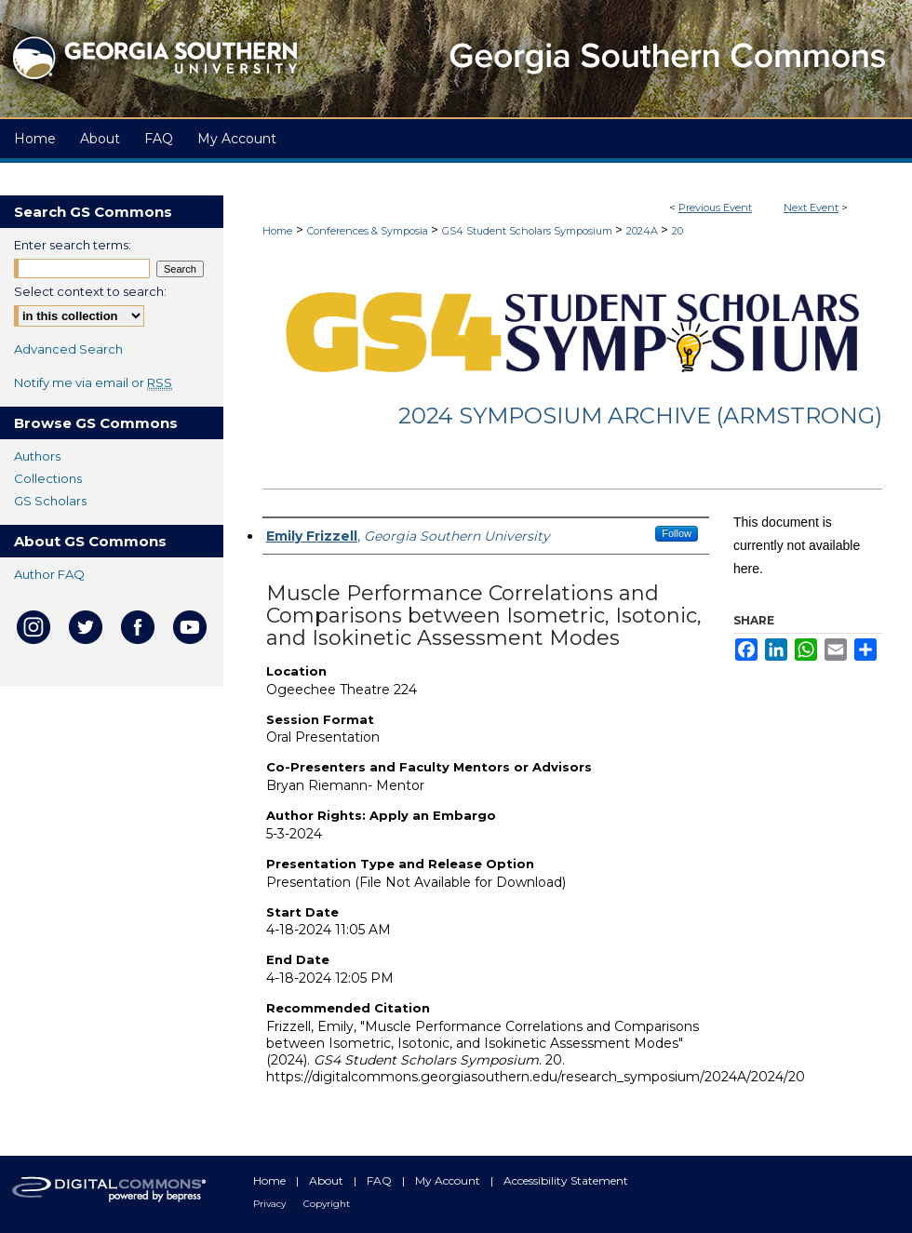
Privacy (270, 1204)
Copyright (326, 1204)
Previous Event (715, 207)
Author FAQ (49, 574)
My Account (449, 1180)
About (327, 1180)
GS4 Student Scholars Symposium (528, 230)
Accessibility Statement (565, 1180)
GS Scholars (50, 500)
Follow (676, 533)
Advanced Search (68, 349)
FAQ (381, 1180)
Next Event (811, 207)
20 (677, 230)
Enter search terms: (72, 244)
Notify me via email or (93, 382)
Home (277, 230)
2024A (643, 230)
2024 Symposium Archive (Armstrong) (640, 415)
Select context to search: (90, 291)
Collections (48, 478)
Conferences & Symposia (369, 230)
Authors (37, 456)
